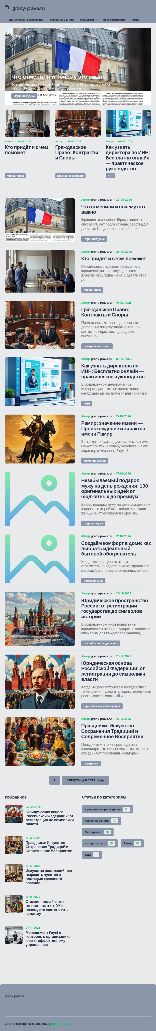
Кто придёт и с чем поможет (26, 150)
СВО (92, 864)
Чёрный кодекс (24, 96)
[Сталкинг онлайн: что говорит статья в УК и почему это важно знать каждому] (14, 913)
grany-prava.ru (61, 1024)
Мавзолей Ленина (62, 20)
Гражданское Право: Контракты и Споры (76, 153)
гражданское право (70, 175)
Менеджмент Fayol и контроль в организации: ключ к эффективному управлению (48, 948)
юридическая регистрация (26, 20)
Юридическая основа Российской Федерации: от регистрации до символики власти (50, 827)
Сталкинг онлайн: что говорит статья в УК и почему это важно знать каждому (47, 917)
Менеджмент (89, 20)
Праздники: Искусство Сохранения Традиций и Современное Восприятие (49, 856)
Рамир (135, 20)
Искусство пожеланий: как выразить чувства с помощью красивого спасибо (49, 886)
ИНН (110, 175)
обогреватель (93, 587)
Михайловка (15, 175)
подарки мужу (93, 529)
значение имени (95, 465)
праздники (91, 772)
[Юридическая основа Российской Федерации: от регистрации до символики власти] (14, 823)
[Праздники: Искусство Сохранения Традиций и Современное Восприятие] (14, 854)
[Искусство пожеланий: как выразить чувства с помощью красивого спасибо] (14, 882)
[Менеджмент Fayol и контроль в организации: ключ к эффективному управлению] (14, 944)
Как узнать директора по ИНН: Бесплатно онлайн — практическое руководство (128, 158)
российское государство (101, 651)
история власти (114, 20)
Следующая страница (85, 789)
